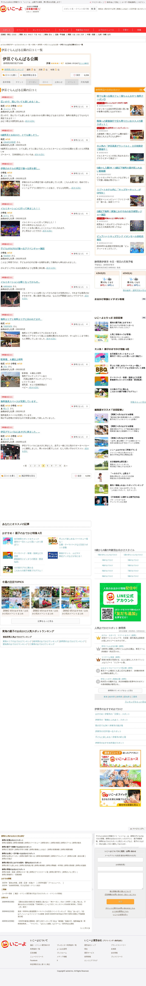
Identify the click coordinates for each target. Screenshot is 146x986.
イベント (20, 30)
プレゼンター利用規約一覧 (67, 945)
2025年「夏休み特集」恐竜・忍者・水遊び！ (18, 883)
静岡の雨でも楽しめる (10, 865)
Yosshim (6, 256)
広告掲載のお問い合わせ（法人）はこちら (120, 894)
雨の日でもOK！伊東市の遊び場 (109, 725)
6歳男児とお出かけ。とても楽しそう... (20, 135)
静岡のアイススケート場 (39, 872)
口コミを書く (10, 75)
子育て (126, 30)
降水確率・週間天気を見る (134, 290)
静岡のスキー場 (22, 872)
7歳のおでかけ (133, 571)
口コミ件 (84, 63)
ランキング (63, 30)
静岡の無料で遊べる (27, 856)
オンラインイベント (41, 30)
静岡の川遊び (7, 859)
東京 (25, 35)
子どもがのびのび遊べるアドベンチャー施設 (23, 248)
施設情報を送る (28, 75)
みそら (6, 216)
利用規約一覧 (35, 949)
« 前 (25, 466)
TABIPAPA (7, 326)
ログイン (141, 2)
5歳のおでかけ (133, 565)
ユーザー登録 (7, 894)
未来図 (113, 949)
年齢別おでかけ (82, 30)
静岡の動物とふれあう (38, 849)
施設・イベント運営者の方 (40, 945)
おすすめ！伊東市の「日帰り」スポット (112, 714)
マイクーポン (96, 2)
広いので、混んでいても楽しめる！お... (20, 102)
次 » (65, 466)
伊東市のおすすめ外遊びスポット (109, 743)
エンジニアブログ (90, 960)
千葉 (35, 35)
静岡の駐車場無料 (43, 856)
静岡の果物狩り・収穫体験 (12, 875)
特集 (139, 30)
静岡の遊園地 (7, 843)
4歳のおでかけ (107, 565)
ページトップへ (137, 829)
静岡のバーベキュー (32, 843)
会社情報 (114, 953)
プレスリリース (117, 957)
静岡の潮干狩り (55, 872)
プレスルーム (62, 953)
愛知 (50, 35)
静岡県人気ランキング (14, 69)
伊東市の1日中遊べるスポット (108, 731)
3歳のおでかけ (133, 560)
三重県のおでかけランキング (41, 644)
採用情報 (87, 957)
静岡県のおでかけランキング (72, 641)
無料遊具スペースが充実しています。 (19, 401)
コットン (7, 109)
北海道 (14, 35)
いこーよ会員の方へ (120, 914)
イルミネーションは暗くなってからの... (20, 282)
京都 (78, 35)
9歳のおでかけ (133, 576)
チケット (19, 82)
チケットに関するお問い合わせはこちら (120, 908)
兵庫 (82, 35)
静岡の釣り (46, 843)
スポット (7, 30)
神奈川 (30, 35)
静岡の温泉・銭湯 (8, 872)
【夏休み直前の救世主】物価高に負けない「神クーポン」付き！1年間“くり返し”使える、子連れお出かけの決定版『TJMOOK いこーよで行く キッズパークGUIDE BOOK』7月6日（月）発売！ (52, 904)
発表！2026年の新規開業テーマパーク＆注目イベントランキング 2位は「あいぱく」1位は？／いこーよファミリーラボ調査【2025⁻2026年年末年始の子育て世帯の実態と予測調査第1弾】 (51, 914)
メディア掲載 (62, 957)
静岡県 (119, 697)
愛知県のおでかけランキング (15, 644)
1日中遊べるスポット (138, 9)
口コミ (46, 82)
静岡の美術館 (69, 865)
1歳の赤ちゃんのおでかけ (133, 555)
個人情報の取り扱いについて (120, 891)
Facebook (33, 960)
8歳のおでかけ (107, 576)
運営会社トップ (90, 945)
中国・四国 (91, 35)
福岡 (109, 35)
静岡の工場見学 (8, 849)
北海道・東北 (6, 35)
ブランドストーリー (118, 945)
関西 (69, 35)
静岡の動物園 (18, 843)
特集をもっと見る (138, 402)
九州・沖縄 (102, 35)
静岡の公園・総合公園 (76, 856)
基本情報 (6, 82)
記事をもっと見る (45, 621)
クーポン (32, 82)
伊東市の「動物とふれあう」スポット (111, 720)
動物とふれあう (123, 9)
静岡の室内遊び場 (26, 865)
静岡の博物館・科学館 (54, 865)
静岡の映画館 (40, 865)
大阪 (73, 35)
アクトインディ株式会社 (113, 941)
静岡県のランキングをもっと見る (120, 690)
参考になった (77, 107)
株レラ (6, 408)
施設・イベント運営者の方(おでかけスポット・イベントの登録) (38, 894)
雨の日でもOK (110, 9)
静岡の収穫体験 (54, 849)
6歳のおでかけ (107, 571)
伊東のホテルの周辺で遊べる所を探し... (20, 168)
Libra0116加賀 (9, 142)
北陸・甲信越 (60, 35)
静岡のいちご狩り (69, 872)
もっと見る (84, 928)
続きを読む (30, 121)
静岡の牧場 (55, 843)
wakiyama (7, 286)
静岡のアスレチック (58, 856)
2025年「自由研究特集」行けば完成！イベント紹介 (21, 885)
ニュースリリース (36, 957)
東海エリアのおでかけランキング (17, 641)
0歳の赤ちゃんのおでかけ (107, 555)
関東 (21, 35)
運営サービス (89, 953)
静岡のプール (66, 843)
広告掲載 (33, 953)
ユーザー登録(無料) (128, 2)
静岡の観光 (77, 843)
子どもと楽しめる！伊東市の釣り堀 (110, 737)
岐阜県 (112, 697)
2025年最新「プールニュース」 (50, 883)
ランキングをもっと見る (135, 702)
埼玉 (39, 35)
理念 (86, 949)
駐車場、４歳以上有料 (12, 359)
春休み (100, 9)
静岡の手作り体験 (21, 849)
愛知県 (127, 697)
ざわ (5, 366)
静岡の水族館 (81, 865)
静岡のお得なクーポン (10, 856)
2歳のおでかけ (107, 560)
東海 (46, 35)
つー (5, 175)
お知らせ (59, 82)
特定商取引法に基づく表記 (40, 964)
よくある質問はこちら (120, 911)
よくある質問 (62, 949)
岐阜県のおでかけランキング (45, 641)
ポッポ (6, 439)
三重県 (134, 697)
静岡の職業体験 (67, 849)
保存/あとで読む (111, 2)
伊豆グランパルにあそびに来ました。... (20, 432)
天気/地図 (85, 82)
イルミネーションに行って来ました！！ (20, 208)
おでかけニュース (106, 30)
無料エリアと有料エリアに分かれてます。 (21, 319)
